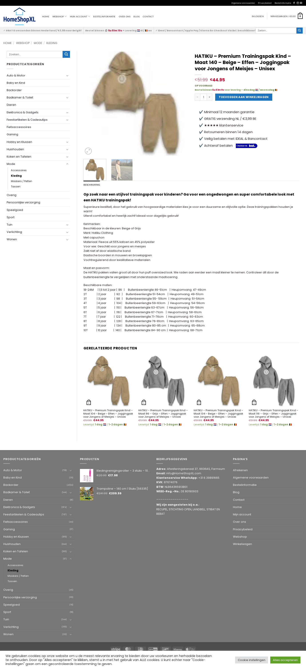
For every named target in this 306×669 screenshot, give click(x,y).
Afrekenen (240, 470)
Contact (148, 16)
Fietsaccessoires (19, 127)
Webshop (23, 43)
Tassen (15, 186)
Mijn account (80, 16)
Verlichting (14, 232)
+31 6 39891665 (208, 478)
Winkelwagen (242, 544)
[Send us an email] (301, 3)
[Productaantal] (203, 97)
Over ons (125, 16)
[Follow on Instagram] (298, 3)
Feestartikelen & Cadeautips (27, 120)
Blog (136, 16)
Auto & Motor (16, 75)
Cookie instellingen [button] (251, 660)
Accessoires (19, 170)
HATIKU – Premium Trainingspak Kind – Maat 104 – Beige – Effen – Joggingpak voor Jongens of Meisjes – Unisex (108, 414)
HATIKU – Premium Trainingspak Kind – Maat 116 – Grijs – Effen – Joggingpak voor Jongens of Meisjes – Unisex (273, 414)
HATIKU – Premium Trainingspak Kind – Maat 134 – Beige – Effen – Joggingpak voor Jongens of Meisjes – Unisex (218, 414)
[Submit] (299, 31)
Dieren (11, 105)
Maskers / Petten (21, 181)
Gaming (12, 134)
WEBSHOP (59, 16)
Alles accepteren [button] (285, 660)
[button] (286, 16)
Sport (10, 217)
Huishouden (15, 149)
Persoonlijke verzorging (23, 202)
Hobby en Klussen (19, 142)
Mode (38, 43)
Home (45, 16)
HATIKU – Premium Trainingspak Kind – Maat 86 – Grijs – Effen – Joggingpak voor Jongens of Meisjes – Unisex (163, 414)
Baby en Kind (16, 83)
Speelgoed (15, 210)
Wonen (12, 239)
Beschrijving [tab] (91, 184)
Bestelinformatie (283, 3)
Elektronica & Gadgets (22, 112)
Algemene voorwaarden (243, 3)
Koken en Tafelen (19, 156)
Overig (11, 195)
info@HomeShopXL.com (183, 473)
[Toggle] (67, 75)
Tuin (9, 224)
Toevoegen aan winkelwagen (244, 97)
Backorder (14, 90)
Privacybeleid (265, 3)
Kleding (51, 43)
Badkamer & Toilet (20, 97)
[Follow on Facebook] (294, 3)
